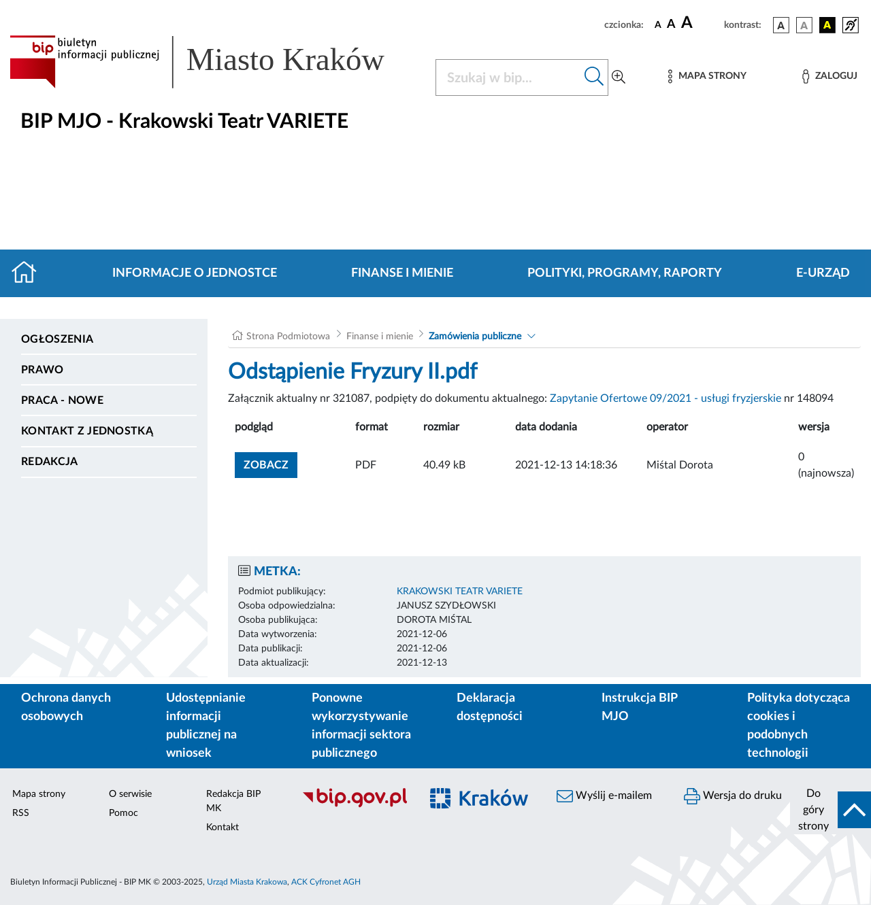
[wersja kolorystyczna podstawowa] (781, 25)
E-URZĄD (823, 273)
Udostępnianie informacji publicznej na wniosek (206, 725)
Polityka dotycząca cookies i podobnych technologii (798, 725)
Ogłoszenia (57, 339)
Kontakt (222, 827)
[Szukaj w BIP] (508, 77)
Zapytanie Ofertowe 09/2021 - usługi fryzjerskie (665, 398)
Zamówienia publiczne (475, 336)
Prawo (42, 369)
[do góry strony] (830, 809)
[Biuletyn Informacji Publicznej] (354, 805)
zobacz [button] (270, 463)
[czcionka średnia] (671, 25)
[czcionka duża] (700, 23)
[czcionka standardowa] (658, 24)
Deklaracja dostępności (490, 707)
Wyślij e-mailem (604, 796)
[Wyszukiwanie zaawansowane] (618, 77)
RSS (20, 813)
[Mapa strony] (707, 76)
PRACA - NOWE (62, 400)
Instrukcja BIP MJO (639, 707)
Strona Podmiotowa (288, 336)
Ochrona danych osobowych (66, 707)
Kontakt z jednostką (87, 431)
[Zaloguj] (829, 76)
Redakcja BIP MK (233, 801)
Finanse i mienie (402, 273)
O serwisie (130, 794)
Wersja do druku (733, 796)
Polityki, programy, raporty (624, 273)
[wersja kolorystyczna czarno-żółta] (827, 25)
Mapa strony (38, 794)
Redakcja (49, 461)
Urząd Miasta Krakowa (247, 882)
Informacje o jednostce (194, 273)
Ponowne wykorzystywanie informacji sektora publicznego (361, 725)
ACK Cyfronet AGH (326, 882)
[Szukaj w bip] (594, 77)
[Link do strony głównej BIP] (214, 62)
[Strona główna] (29, 273)
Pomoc (123, 813)
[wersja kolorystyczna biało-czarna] (804, 25)
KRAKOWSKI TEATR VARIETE (460, 591)
